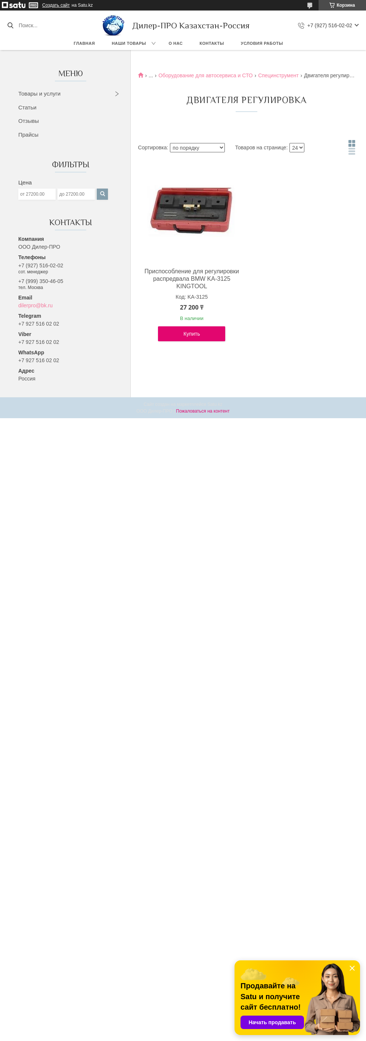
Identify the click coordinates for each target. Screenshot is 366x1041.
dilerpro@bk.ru (35, 305)
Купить (191, 334)
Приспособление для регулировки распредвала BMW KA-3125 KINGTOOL (192, 278)
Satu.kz (214, 404)
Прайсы (28, 134)
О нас (176, 43)
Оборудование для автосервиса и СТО (205, 75)
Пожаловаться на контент (202, 411)
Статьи (27, 107)
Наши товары (129, 43)
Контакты (211, 43)
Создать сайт (56, 5)
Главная (84, 43)
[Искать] (10, 25)
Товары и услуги (39, 93)
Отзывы (28, 121)
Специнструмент (278, 75)
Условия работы (262, 43)
